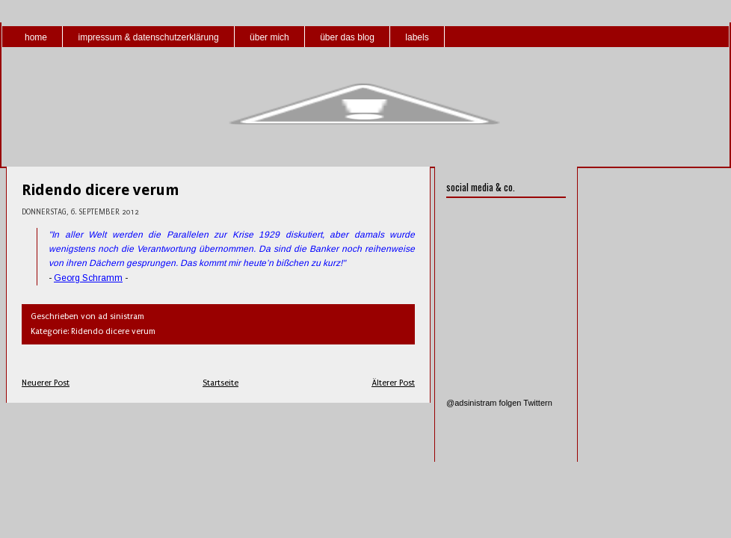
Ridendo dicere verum (100, 190)
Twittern (537, 402)
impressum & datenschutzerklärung (148, 37)
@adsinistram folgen (483, 402)
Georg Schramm (88, 278)
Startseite (220, 383)
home (36, 37)
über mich (269, 37)
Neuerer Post (46, 383)
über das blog (347, 37)
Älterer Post (393, 383)
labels (416, 37)
